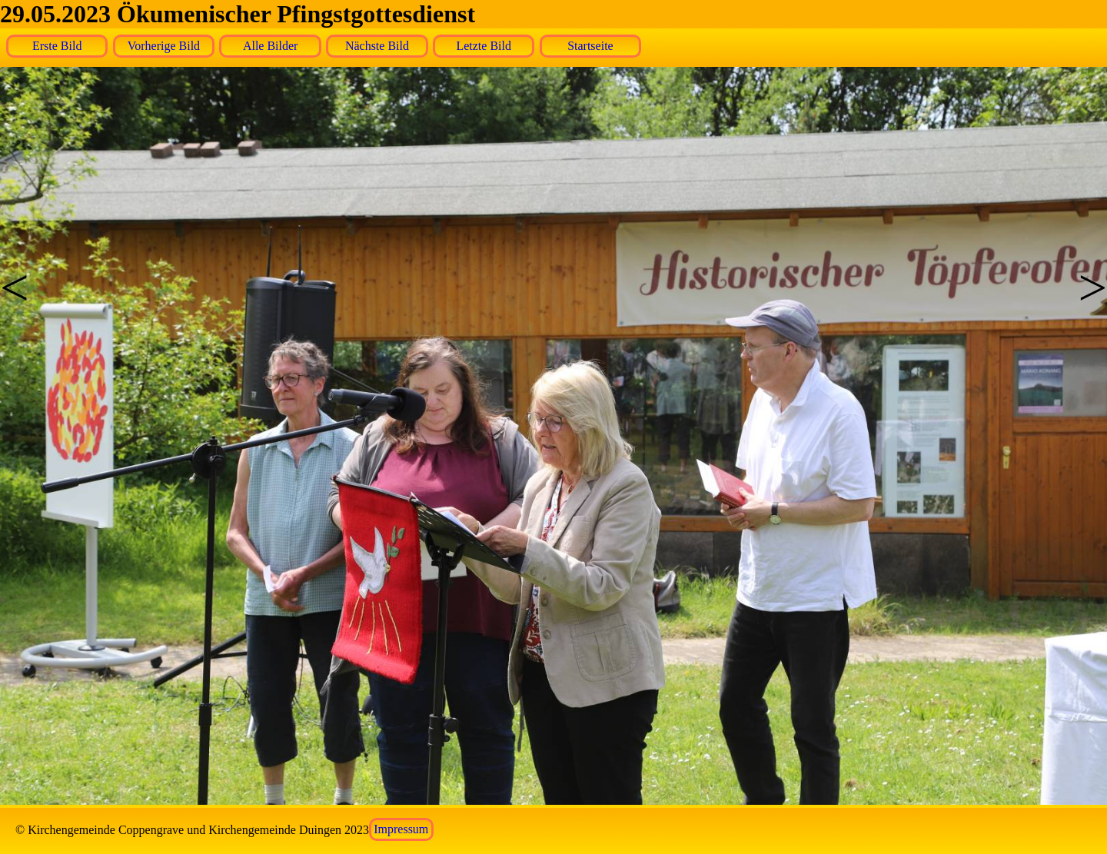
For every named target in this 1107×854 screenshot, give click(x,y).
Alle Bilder (270, 45)
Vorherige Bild (164, 45)
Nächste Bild (377, 45)
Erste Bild (56, 45)
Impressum (401, 829)
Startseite (590, 45)
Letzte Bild (483, 45)
